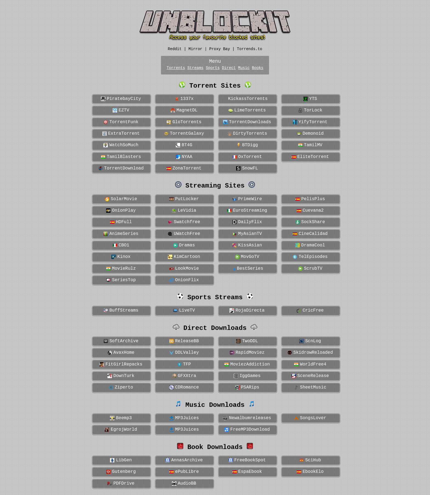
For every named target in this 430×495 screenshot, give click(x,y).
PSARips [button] (247, 387)
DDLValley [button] (184, 352)
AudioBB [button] (184, 483)
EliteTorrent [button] (310, 156)
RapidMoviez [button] (247, 352)
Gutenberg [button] (121, 471)
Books (257, 68)
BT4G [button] (184, 145)
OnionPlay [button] (121, 210)
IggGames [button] (247, 375)
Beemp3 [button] (121, 418)
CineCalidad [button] (310, 233)
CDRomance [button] (184, 387)
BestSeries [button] (247, 268)
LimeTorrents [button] (247, 110)
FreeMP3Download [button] (247, 429)
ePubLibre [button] (184, 471)
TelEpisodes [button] (310, 256)
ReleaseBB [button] (184, 341)
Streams (195, 68)
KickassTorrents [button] (246, 98)
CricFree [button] (310, 310)
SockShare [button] (310, 222)
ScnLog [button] (310, 341)
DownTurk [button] (121, 375)
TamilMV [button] (310, 145)
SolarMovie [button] (121, 199)
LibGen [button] (121, 460)
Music (244, 68)
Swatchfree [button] (184, 222)
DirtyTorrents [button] (247, 133)
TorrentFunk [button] (120, 122)
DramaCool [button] (310, 245)
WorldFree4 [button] (310, 364)
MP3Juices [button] (184, 418)
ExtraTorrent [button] (121, 133)
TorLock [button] (310, 110)
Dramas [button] (184, 245)
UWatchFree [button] (184, 233)
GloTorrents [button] (183, 122)
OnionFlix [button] (184, 280)
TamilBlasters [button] (121, 156)
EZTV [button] (121, 110)
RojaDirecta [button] (247, 310)
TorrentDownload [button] (121, 168)
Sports (212, 68)
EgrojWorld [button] (121, 429)
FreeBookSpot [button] (247, 460)
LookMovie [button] (184, 268)
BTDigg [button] (247, 145)
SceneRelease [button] (310, 375)
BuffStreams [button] (120, 310)
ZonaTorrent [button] (183, 168)
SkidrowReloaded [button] (310, 352)
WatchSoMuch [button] (120, 145)
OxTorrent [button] (247, 156)
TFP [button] (184, 364)
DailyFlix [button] (247, 222)
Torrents (176, 68)
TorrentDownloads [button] (247, 122)
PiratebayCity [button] (121, 98)
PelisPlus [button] (310, 199)
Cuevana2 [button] (310, 210)
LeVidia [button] (184, 210)
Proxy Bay (219, 49)
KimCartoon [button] (184, 256)
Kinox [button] (121, 256)
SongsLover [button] (310, 418)
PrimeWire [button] (247, 199)
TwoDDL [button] (247, 341)
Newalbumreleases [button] (247, 418)
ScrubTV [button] (310, 268)
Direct (229, 68)
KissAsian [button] (247, 245)
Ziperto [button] (121, 387)
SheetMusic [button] (310, 387)
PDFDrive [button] (121, 483)
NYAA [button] (184, 156)
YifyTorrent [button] (310, 122)
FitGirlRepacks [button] (121, 364)
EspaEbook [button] (247, 471)
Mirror (195, 49)
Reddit (175, 49)
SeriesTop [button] (121, 280)
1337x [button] (184, 98)
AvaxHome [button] (121, 352)
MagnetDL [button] (184, 110)
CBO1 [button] (121, 245)
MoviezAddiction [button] (247, 364)
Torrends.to (249, 49)
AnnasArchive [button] (184, 460)
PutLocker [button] (184, 199)
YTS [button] (310, 98)
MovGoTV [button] (247, 256)
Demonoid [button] (310, 133)
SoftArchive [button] (120, 341)
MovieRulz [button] (121, 268)
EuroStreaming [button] (247, 210)
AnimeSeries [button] (120, 233)
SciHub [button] (310, 460)
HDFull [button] (121, 222)
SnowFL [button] (247, 168)
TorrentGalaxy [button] (184, 133)
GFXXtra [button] (184, 375)
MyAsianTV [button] (247, 233)
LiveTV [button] (184, 310)
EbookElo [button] (310, 471)
